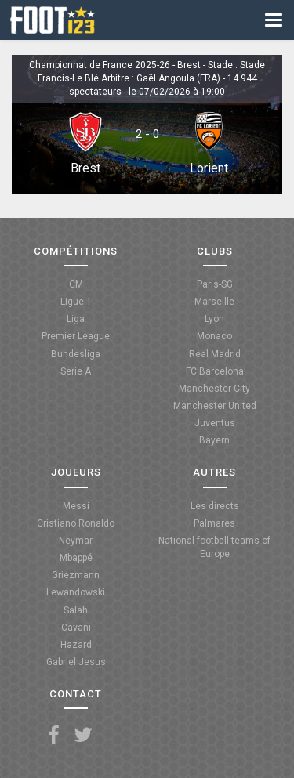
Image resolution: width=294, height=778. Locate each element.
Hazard (76, 644)
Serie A (75, 371)
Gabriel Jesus (76, 662)
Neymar (76, 540)
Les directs (215, 506)
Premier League (76, 336)
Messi (76, 506)
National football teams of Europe (214, 547)
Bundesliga (75, 354)
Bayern (214, 440)
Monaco (214, 336)
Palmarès (214, 523)
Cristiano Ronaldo (75, 523)
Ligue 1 (76, 301)
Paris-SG (215, 284)
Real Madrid (215, 354)
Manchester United (214, 405)
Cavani (76, 627)
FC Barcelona (215, 371)
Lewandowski (75, 592)
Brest (85, 168)
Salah (76, 610)
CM (76, 284)
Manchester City (214, 388)
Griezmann (76, 575)
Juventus (214, 423)
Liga (76, 318)
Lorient (209, 168)
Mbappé (76, 557)
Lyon (214, 318)
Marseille (214, 301)
